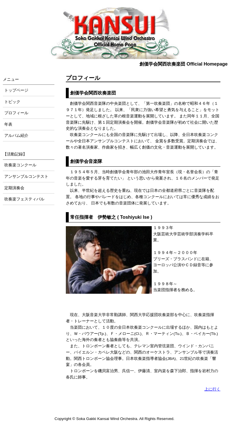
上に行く (212, 389)
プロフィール (16, 113)
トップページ (16, 90)
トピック (12, 102)
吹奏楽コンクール (20, 165)
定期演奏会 (14, 188)
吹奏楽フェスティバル (24, 199)
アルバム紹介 (16, 135)
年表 (8, 124)
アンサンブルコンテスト (26, 176)
